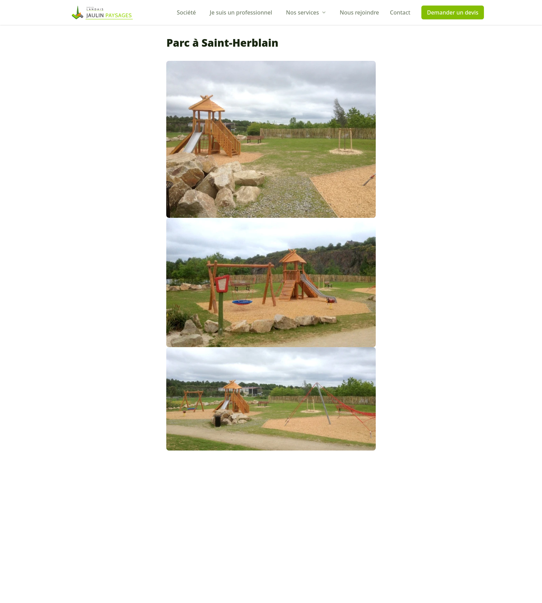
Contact (400, 12)
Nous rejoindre (359, 12)
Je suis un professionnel (241, 12)
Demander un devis (452, 12)
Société (186, 12)
